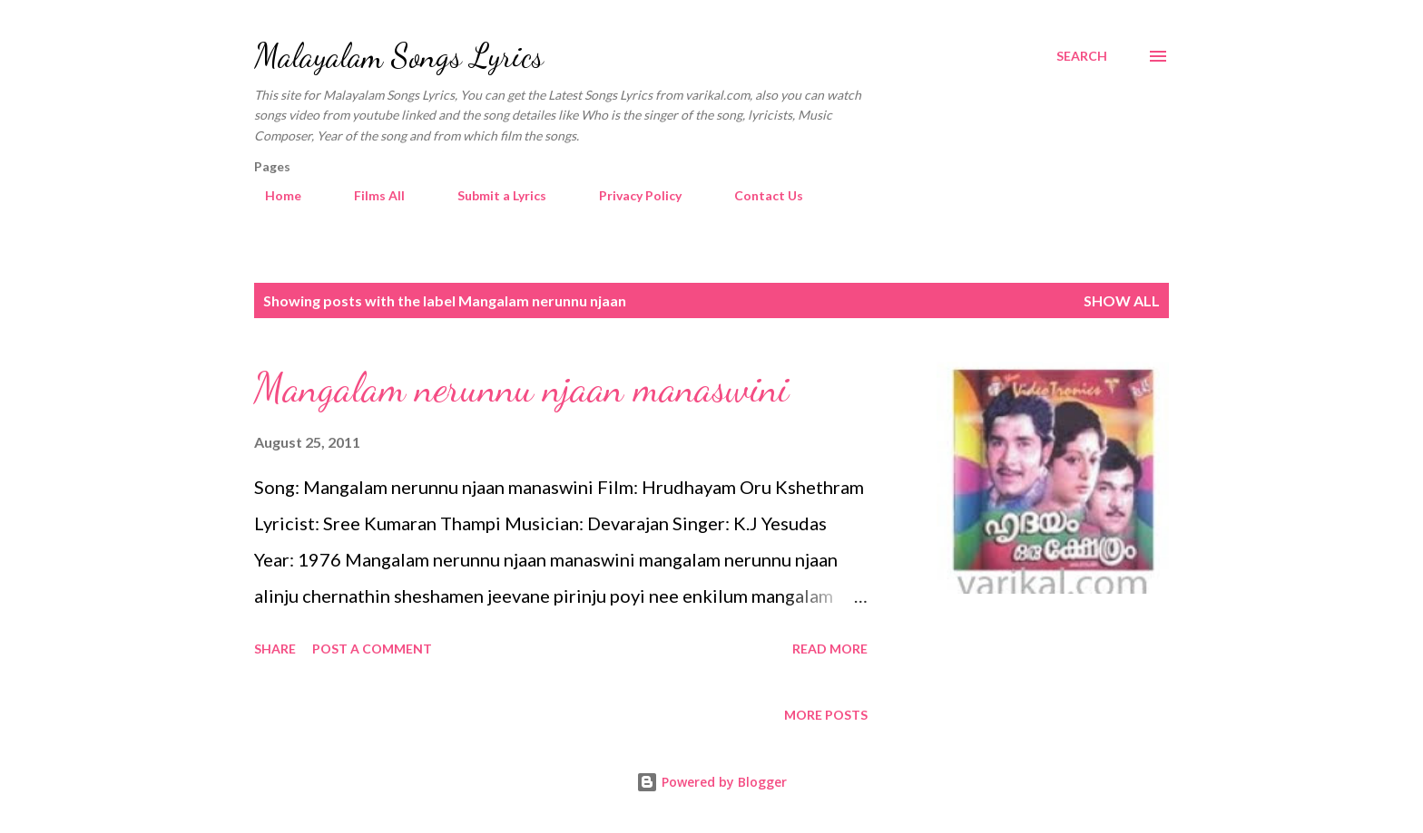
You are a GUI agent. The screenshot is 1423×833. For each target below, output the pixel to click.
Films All (368, 195)
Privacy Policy (629, 195)
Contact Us (757, 195)
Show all (1122, 300)
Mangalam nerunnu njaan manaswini (521, 388)
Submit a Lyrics (491, 195)
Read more (830, 648)
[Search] (1081, 56)
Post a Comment (372, 648)
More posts (826, 714)
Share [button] (275, 648)
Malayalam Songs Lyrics (399, 55)
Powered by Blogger (711, 781)
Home (272, 195)
